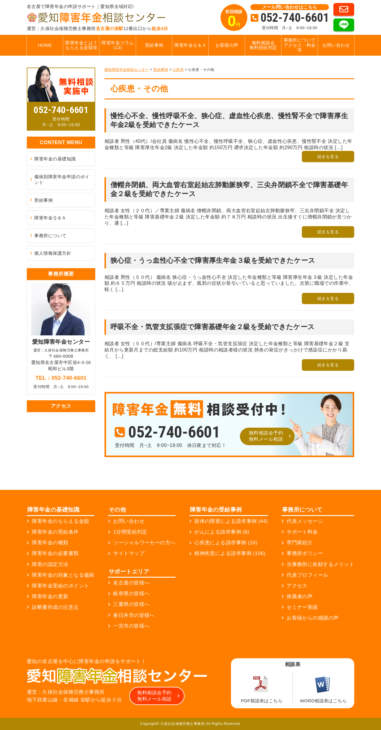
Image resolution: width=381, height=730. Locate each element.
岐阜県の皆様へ (131, 593)
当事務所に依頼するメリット (320, 564)
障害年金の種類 (50, 542)
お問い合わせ (336, 45)
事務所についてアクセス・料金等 (300, 44)
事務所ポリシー (305, 553)
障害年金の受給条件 (55, 532)
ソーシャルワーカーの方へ (144, 542)
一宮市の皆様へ (131, 626)
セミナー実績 (302, 607)
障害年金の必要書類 (55, 553)
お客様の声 (227, 45)
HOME (45, 45)
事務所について (50, 235)
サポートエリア (129, 571)
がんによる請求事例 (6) (221, 532)
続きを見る (328, 156)
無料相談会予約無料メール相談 (266, 436)
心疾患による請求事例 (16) (225, 542)
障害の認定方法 (50, 564)
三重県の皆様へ (131, 604)
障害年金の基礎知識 (55, 158)
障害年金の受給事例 (216, 510)
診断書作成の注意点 (55, 607)
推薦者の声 (300, 596)
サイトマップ (128, 553)
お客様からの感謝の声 (313, 618)
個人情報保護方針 (52, 253)
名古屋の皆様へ (131, 583)
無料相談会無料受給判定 (263, 45)
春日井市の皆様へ (134, 615)
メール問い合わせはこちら (289, 7)
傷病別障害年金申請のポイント (61, 179)
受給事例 (154, 45)
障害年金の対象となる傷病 (63, 575)
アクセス (297, 586)
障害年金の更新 (50, 596)
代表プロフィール (307, 575)
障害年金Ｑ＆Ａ (190, 45)
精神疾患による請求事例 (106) (230, 553)
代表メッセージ (305, 521)
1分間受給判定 (130, 532)
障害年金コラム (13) (118, 45)
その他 (117, 510)
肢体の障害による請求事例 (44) (231, 521)
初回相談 (234, 19)
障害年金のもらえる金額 (60, 521)
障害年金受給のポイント (60, 586)
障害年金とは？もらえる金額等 (81, 45)
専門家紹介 (300, 542)
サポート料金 (302, 532)
